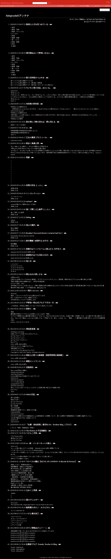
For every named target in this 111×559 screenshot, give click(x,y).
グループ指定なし (80, 19)
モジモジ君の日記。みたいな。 (39, 88)
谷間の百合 (30, 185)
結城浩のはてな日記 (34, 255)
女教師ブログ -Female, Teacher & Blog (41, 544)
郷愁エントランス (33, 361)
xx (27, 128)
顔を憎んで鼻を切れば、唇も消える (40, 122)
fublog (28, 217)
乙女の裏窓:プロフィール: (37, 137)
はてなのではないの (99, 19)
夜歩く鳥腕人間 (32, 143)
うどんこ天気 (31, 433)
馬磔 (28, 157)
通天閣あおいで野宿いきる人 (38, 53)
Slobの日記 (30, 394)
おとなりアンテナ (89, 21)
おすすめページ (100, 21)
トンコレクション (33, 193)
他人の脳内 (30, 225)
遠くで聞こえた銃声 (34, 209)
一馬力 (29, 291)
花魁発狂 (29, 367)
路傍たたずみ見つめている (37, 24)
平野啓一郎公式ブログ (35, 303)
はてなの (89, 19)
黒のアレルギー (32, 500)
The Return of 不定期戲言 (36, 431)
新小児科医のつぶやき (35, 78)
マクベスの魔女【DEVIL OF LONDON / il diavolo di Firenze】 (51, 461)
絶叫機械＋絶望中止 (34, 241)
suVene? (29, 201)
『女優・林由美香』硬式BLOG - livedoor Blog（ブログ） (49, 425)
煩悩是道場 (30, 329)
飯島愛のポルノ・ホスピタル (38, 507)
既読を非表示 (104, 9)
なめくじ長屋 (31, 490)
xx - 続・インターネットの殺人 (38, 443)
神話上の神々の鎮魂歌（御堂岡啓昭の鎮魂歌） (45, 355)
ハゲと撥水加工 (32, 514)
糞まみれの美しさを (34, 274)
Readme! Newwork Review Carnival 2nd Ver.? (44, 233)
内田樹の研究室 (32, 104)
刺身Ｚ (29, 309)
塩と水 (29, 261)
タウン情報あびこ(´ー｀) (36, 528)
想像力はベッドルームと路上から (39, 249)
